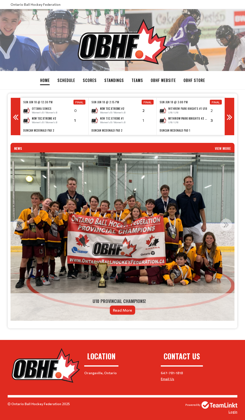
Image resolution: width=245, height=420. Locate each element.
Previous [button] (15, 116)
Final (79, 102)
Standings (114, 80)
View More (223, 148)
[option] (54, 116)
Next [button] (229, 116)
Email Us (167, 379)
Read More (122, 310)
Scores (90, 80)
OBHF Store (194, 80)
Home (45, 80)
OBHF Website (163, 80)
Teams (137, 80)
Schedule (66, 80)
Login (232, 411)
